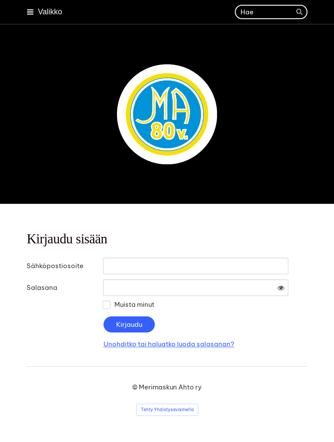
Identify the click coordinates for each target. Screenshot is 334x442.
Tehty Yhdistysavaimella (167, 409)
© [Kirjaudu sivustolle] (135, 387)
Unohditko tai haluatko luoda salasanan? (169, 344)
